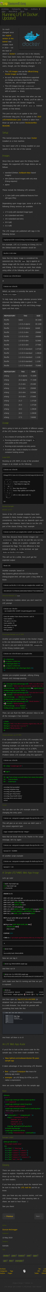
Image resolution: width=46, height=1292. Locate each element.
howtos (22, 1256)
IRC (39, 1271)
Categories (3, 1271)
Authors (2, 1273)
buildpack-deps (25, 173)
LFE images (13, 72)
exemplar (8, 1078)
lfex (40, 1269)
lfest (6, 1072)
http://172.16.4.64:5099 (26, 999)
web (29, 1256)
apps (35, 1256)
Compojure (21, 1072)
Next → (39, 1216)
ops (6, 1261)
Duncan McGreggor (9, 1230)
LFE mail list (26, 1187)
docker (7, 1256)
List (45, 1269)
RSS (44, 1271)
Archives (3, 1269)
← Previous (8, 1216)
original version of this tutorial (8, 39)
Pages (10, 1273)
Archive (18, 1216)
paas (14, 1256)
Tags (11, 1271)
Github (44, 1273)
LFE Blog (13, 3)
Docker (12, 54)
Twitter (36, 1273)
